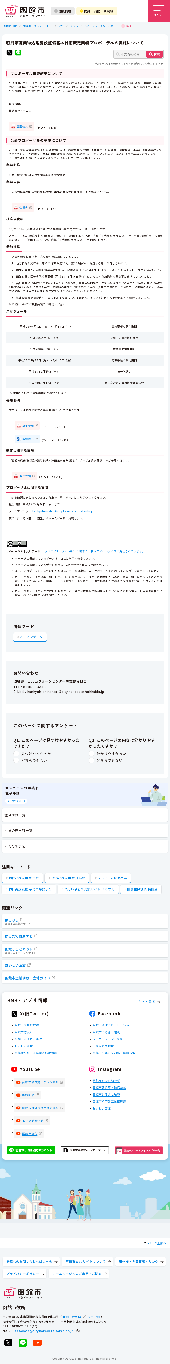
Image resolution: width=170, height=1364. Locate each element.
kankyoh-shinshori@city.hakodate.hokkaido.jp (65, 691)
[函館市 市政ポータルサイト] (25, 11)
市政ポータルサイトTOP (37, 26)
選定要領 (25, 476)
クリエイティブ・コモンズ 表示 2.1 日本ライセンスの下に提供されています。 (95, 551)
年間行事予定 (14, 846)
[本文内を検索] (138, 54)
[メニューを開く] (159, 11)
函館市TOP (10, 26)
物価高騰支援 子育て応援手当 (30, 889)
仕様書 (23, 207)
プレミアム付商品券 (112, 878)
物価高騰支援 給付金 (24, 878)
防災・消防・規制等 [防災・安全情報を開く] (97, 11)
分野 (61, 26)
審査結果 (22, 126)
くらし (74, 26)
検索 (157, 54)
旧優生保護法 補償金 (142, 889)
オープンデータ (31, 636)
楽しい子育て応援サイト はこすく (90, 889)
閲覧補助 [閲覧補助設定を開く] (62, 11)
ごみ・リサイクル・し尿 (98, 26)
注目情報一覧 (14, 815)
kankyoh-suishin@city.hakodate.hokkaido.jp (63, 511)
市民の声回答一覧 (18, 830)
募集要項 (28, 425)
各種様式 (28, 439)
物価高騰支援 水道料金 (68, 878)
